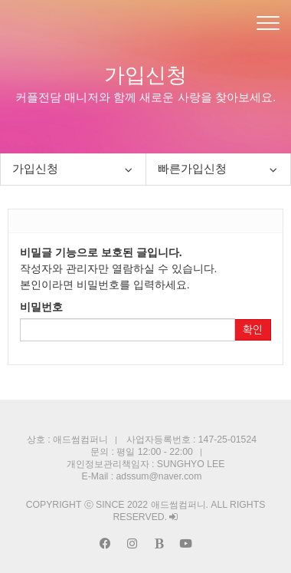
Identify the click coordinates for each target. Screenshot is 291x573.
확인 (253, 329)
